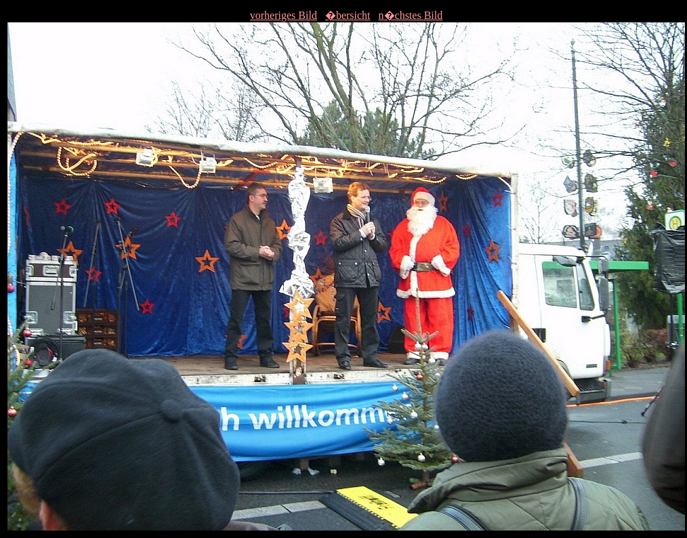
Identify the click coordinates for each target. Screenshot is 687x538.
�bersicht (348, 15)
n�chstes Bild (411, 15)
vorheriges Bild (283, 15)
